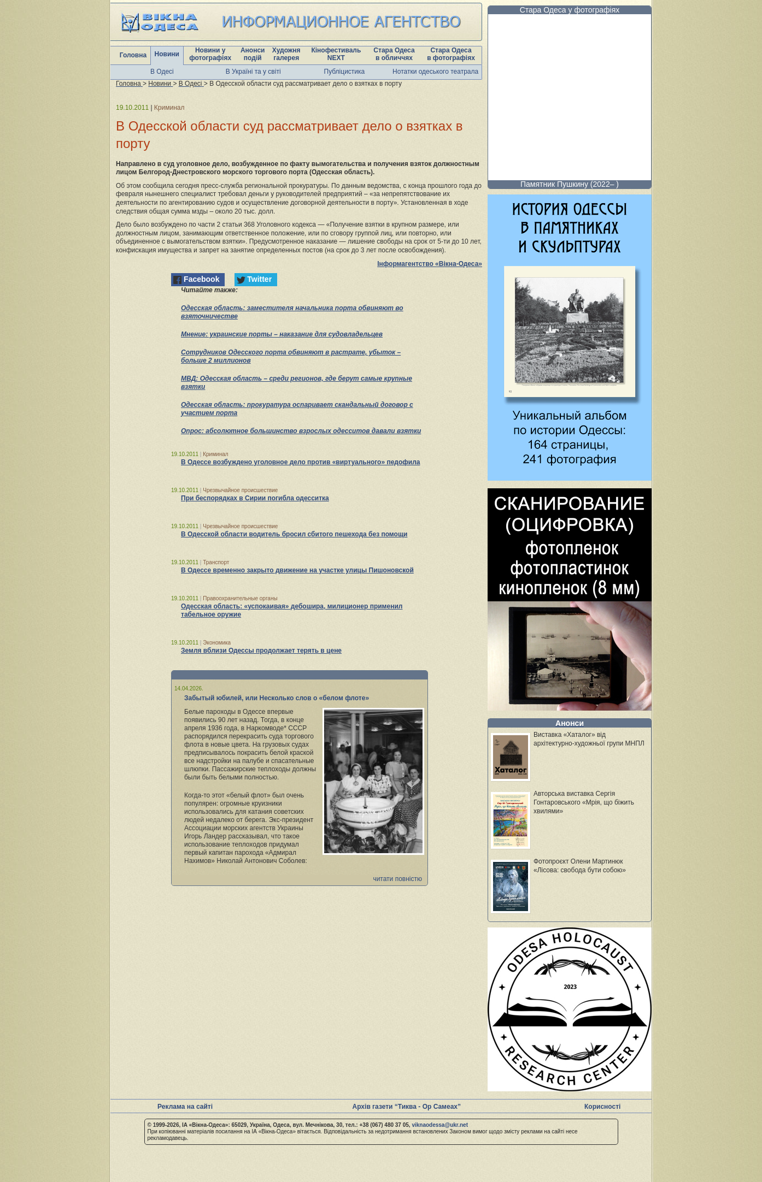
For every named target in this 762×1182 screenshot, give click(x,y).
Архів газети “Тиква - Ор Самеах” (407, 1106)
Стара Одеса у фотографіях (570, 9)
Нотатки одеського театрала (435, 71)
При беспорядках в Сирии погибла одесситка (255, 498)
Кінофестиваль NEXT (336, 54)
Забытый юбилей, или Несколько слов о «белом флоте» (276, 698)
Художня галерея (286, 54)
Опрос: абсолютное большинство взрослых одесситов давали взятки (301, 431)
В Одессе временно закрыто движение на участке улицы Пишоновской (297, 570)
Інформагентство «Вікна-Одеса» (429, 264)
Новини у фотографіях (210, 54)
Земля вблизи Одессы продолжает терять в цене (261, 650)
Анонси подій (253, 54)
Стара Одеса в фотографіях (451, 54)
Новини (167, 54)
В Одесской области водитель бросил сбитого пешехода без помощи (294, 534)
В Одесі (162, 71)
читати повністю (397, 879)
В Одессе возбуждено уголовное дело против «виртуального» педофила (300, 462)
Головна (133, 55)
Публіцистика (344, 71)
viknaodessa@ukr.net (440, 1125)
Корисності (602, 1106)
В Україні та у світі (253, 71)
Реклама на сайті (185, 1106)
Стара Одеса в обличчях (393, 54)
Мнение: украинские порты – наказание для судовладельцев (282, 334)
